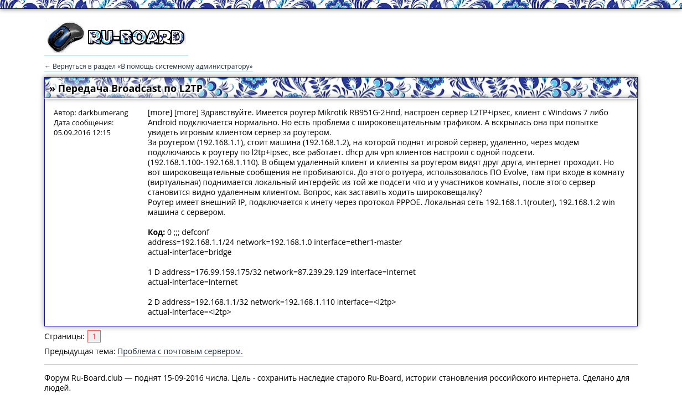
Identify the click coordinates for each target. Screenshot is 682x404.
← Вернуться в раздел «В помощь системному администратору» (148, 66)
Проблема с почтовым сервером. (180, 351)
